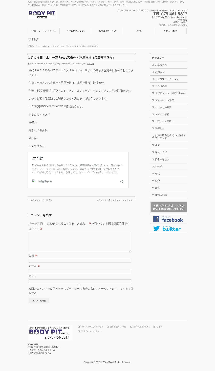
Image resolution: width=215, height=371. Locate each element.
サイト (33, 280)
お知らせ (90, 64)
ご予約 (160, 327)
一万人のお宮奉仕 (164, 121)
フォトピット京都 (164, 100)
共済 (157, 145)
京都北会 (159, 128)
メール (34, 269)
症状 (157, 173)
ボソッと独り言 (163, 107)
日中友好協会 (162, 159)
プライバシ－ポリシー (91, 331)
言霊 (157, 187)
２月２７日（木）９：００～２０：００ (115, 200)
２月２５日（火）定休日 (40, 200)
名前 (33, 259)
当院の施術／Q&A (141, 327)
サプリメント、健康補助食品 (170, 93)
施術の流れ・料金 (118, 327)
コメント (36, 228)
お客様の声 (161, 65)
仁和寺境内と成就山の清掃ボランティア (170, 137)
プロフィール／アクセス (92, 327)
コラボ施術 (161, 86)
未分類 (158, 166)
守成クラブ (161, 152)
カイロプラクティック (167, 79)
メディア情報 (162, 114)
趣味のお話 (161, 194)
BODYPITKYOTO (104, 362)
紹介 (157, 180)
